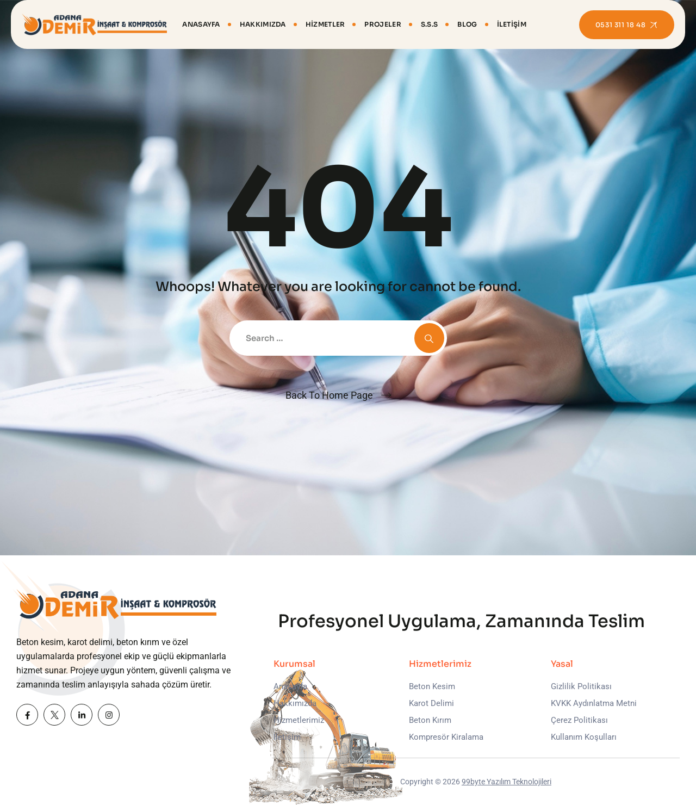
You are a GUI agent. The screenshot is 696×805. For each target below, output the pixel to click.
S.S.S (429, 24)
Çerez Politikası (579, 720)
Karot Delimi (431, 703)
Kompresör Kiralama (446, 737)
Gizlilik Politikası (581, 686)
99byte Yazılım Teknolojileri (506, 781)
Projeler (382, 24)
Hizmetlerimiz (299, 720)
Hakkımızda (263, 24)
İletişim (511, 24)
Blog (467, 24)
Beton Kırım (430, 720)
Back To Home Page (329, 395)
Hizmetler (325, 24)
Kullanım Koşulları (584, 737)
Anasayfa (201, 24)
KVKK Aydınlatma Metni (594, 703)
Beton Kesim (432, 686)
